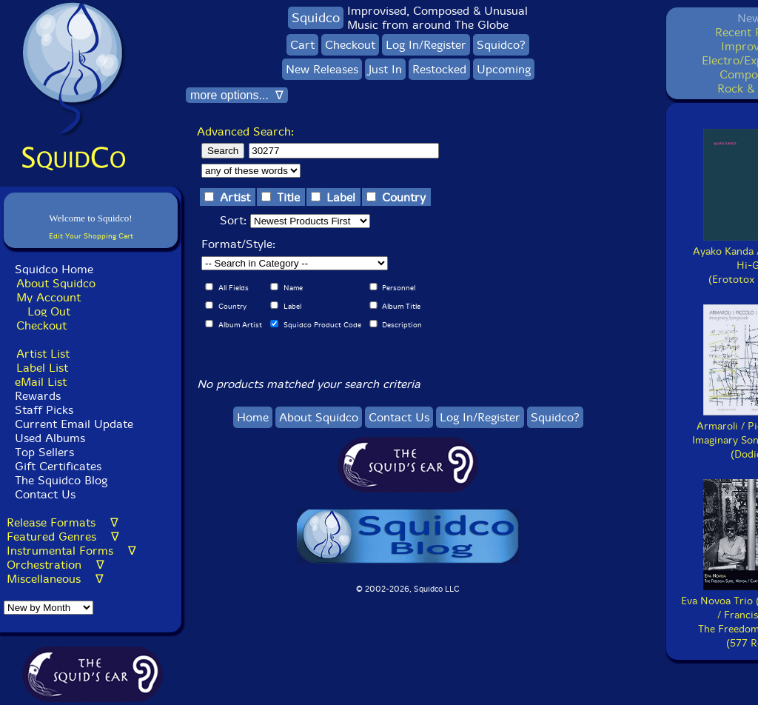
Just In (385, 69)
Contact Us (43, 494)
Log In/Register (426, 45)
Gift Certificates (58, 466)
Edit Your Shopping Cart (91, 236)
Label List (42, 368)
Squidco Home (54, 269)
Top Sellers (44, 452)
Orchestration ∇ (55, 565)
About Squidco (55, 283)
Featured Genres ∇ (63, 536)
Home (253, 417)
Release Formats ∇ (62, 522)
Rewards (38, 396)
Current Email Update (72, 424)
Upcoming (504, 69)
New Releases (322, 69)
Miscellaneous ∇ (55, 579)
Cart (302, 45)
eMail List (41, 382)
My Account (48, 297)
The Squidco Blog (61, 480)
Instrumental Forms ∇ (71, 551)
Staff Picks (44, 410)
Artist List (43, 354)
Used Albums (50, 438)
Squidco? (501, 45)
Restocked (439, 69)
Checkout (41, 325)
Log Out (48, 311)
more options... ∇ (237, 95)
